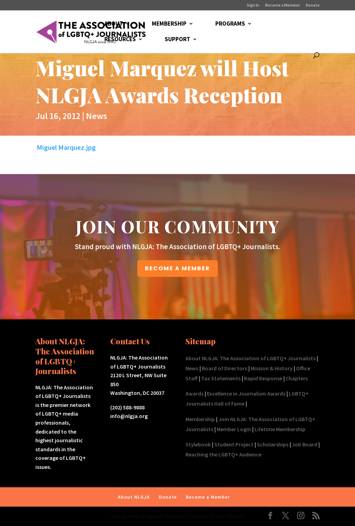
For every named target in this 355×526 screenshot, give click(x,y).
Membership (200, 419)
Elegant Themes (162, 516)
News (96, 115)
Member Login (234, 429)
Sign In (253, 5)
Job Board (304, 444)
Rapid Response (263, 378)
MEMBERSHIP (169, 24)
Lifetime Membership (279, 429)
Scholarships (272, 444)
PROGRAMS (230, 24)
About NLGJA (134, 497)
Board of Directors (224, 368)
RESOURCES (120, 40)
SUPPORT (177, 40)
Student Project (233, 444)
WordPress (230, 516)
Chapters (297, 378)
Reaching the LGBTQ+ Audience (223, 454)
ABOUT (113, 24)
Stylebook (198, 444)
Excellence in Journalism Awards (246, 393)
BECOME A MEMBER (177, 268)
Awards (194, 393)
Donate (313, 5)
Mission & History (272, 368)
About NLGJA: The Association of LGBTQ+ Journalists (250, 358)
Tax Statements (221, 378)
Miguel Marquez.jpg (66, 147)
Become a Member (282, 5)
